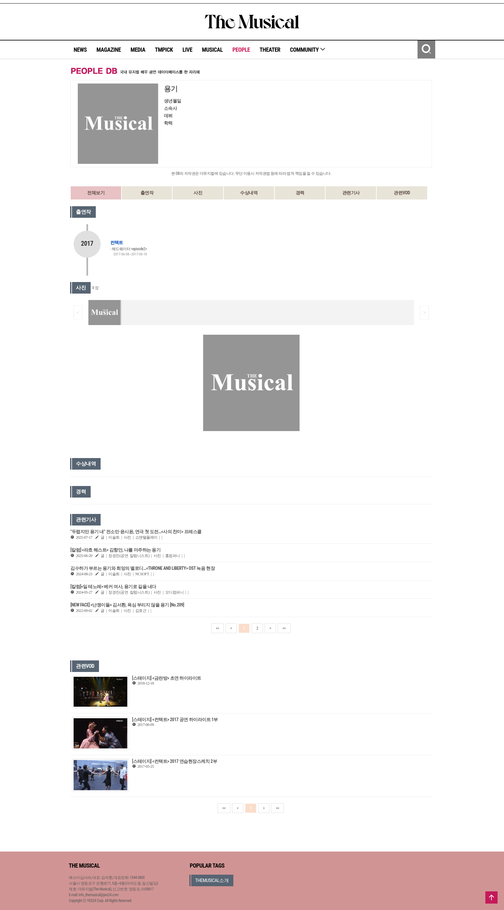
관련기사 (351, 192)
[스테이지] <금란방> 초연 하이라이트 (166, 678)
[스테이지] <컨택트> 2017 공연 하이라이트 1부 (175, 719)
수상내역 (248, 192)
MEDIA (137, 49)
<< (217, 628)
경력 (300, 192)
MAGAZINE (108, 49)
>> (284, 628)
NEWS (80, 49)
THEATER (270, 49)
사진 (198, 192)
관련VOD (402, 192)
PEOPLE (241, 49)
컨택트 (116, 242)
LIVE (188, 49)
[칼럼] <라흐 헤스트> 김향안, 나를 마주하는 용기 (115, 549)
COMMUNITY (308, 49)
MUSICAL (212, 49)
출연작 (147, 192)
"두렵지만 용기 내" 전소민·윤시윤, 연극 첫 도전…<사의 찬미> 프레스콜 (136, 531)
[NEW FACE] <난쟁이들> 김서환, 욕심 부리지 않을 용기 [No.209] (127, 604)
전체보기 (95, 192)
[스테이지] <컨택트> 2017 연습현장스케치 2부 (174, 761)
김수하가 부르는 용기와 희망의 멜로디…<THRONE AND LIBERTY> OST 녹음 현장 (142, 568)
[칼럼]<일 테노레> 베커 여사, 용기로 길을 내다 (113, 586)
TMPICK (164, 49)
